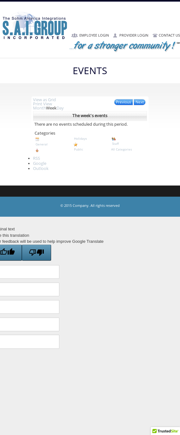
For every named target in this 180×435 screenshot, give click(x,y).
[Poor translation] (36, 253)
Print (42, 104)
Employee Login (94, 35)
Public (90, 146)
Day (60, 108)
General (52, 141)
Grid (44, 99)
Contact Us (169, 35)
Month (39, 108)
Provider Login (133, 35)
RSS (36, 158)
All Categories (121, 149)
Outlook (41, 168)
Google (39, 163)
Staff (128, 141)
